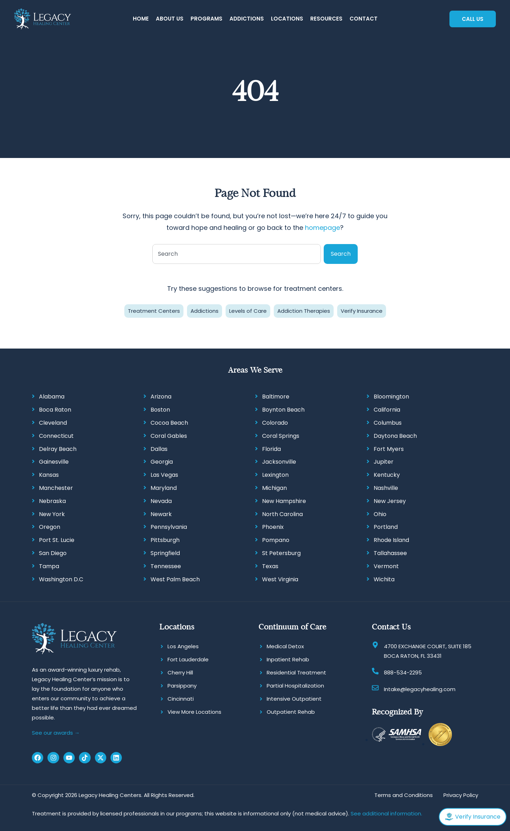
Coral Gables (169, 436)
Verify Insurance (361, 311)
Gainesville (54, 462)
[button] (169, 19)
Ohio (380, 514)
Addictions (205, 311)
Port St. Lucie (56, 540)
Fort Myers (389, 449)
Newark (161, 514)
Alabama (51, 396)
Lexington (275, 475)
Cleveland (53, 423)
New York (52, 514)
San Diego (53, 553)
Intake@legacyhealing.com (419, 689)
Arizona (161, 396)
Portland (386, 527)
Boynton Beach (283, 410)
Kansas (49, 475)
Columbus (388, 423)
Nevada (161, 501)
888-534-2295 (403, 672)
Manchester (56, 488)
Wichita (384, 579)
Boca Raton (55, 410)
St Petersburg (281, 553)
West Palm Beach (175, 579)
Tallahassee (390, 553)
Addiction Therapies (303, 311)
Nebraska (52, 501)
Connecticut (56, 436)
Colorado (275, 423)
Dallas (159, 449)
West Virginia (280, 579)
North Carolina (282, 514)
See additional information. (386, 813)
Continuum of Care (292, 627)
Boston (160, 410)
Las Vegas (164, 475)
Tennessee (166, 566)
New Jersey (390, 501)
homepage (322, 227)
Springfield (165, 553)
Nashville (386, 488)
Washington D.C (61, 579)
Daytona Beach (395, 436)
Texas (270, 566)
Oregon (49, 527)
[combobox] (236, 254)
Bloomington (391, 396)
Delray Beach (57, 449)
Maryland (164, 488)
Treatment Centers (154, 311)
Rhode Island (391, 540)
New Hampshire (284, 501)
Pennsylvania (169, 527)
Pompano (275, 540)
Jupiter (383, 462)
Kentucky (387, 475)
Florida (271, 449)
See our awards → (56, 732)
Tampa (49, 566)
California (387, 410)
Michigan (274, 488)
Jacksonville (279, 462)
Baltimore (275, 396)
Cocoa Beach (169, 423)
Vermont (386, 566)
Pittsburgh (165, 540)
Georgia (162, 462)
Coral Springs (280, 436)
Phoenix (273, 527)
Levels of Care (248, 311)
